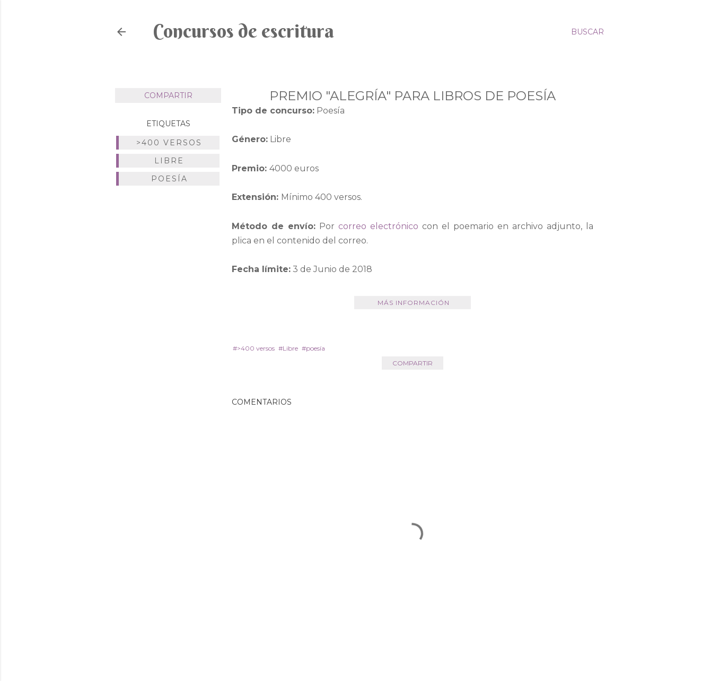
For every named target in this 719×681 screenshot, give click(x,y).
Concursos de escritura (243, 30)
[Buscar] (587, 32)
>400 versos (169, 142)
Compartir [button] (168, 95)
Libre (169, 160)
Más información (412, 303)
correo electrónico (378, 226)
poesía (169, 179)
